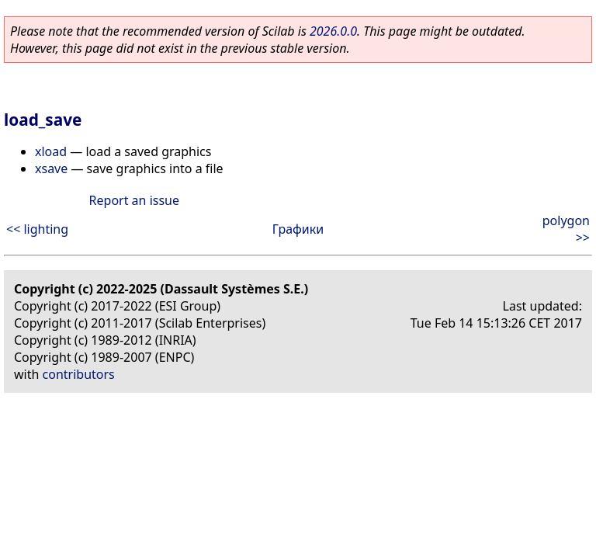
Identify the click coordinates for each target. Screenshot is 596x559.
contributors (79, 374)
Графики (298, 229)
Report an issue (134, 200)
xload (51, 151)
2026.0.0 (333, 31)
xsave (51, 168)
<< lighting (37, 229)
